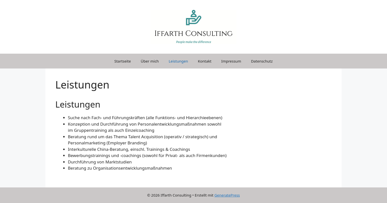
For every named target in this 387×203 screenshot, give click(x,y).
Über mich (150, 61)
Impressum (231, 61)
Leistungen (178, 61)
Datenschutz (262, 61)
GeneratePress (227, 195)
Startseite (122, 61)
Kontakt (205, 61)
